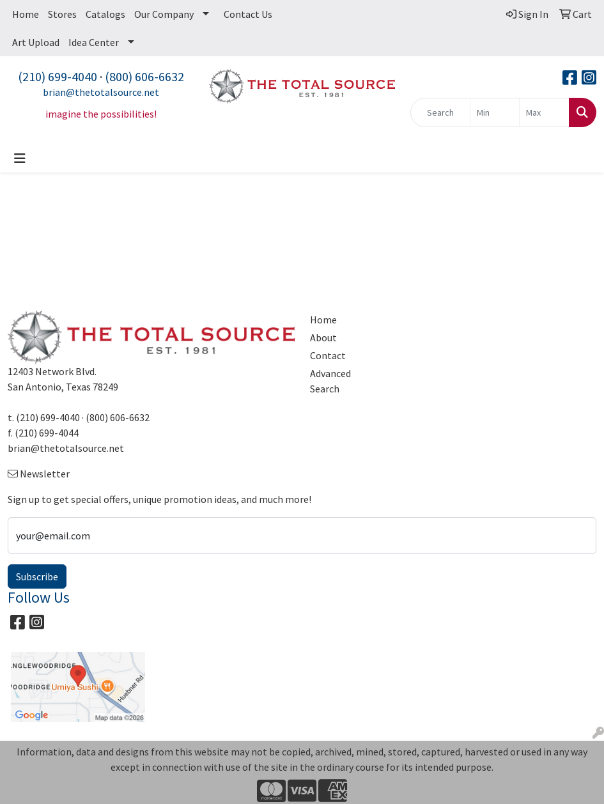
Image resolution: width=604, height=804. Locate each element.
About (323, 337)
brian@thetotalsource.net (101, 92)
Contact (328, 355)
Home (25, 14)
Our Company (164, 14)
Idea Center (93, 42)
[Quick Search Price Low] (495, 112)
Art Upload (35, 42)
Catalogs (105, 14)
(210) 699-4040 (57, 76)
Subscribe (37, 576)
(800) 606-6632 (144, 76)
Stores (62, 14)
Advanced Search (330, 381)
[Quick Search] (440, 112)
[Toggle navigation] (19, 158)
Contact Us (248, 14)
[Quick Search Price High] (544, 112)
